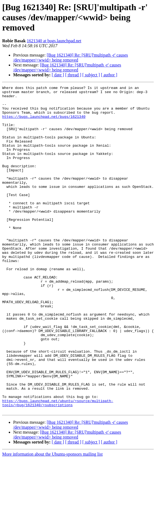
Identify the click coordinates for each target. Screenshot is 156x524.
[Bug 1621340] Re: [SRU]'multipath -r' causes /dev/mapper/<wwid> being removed (70, 57)
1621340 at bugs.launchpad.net (54, 40)
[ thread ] (73, 75)
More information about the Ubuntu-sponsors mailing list (52, 519)
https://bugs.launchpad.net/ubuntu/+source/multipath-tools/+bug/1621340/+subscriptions (57, 467)
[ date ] (58, 75)
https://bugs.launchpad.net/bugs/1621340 (43, 123)
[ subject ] (91, 75)
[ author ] (109, 75)
